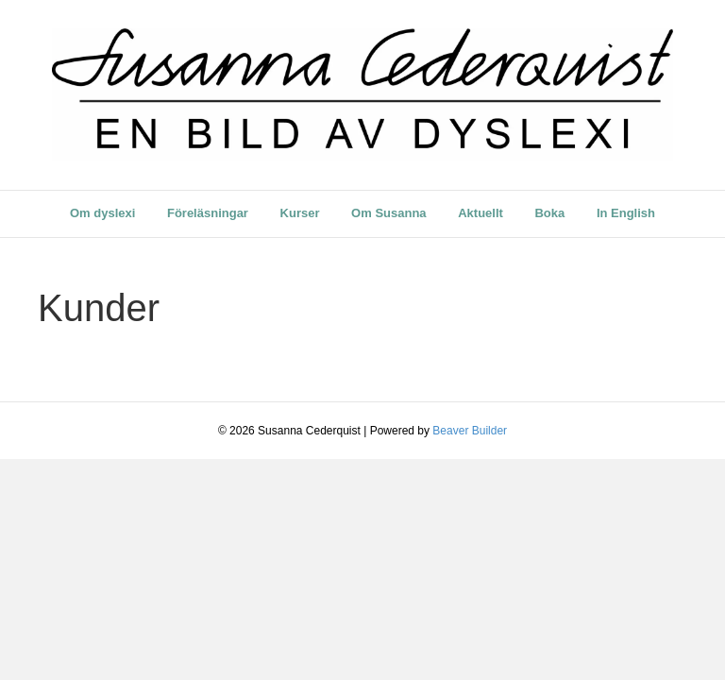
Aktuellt (480, 213)
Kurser (300, 213)
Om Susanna (388, 213)
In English (626, 213)
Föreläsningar (207, 213)
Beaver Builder (469, 430)
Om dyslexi (102, 213)
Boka (549, 213)
